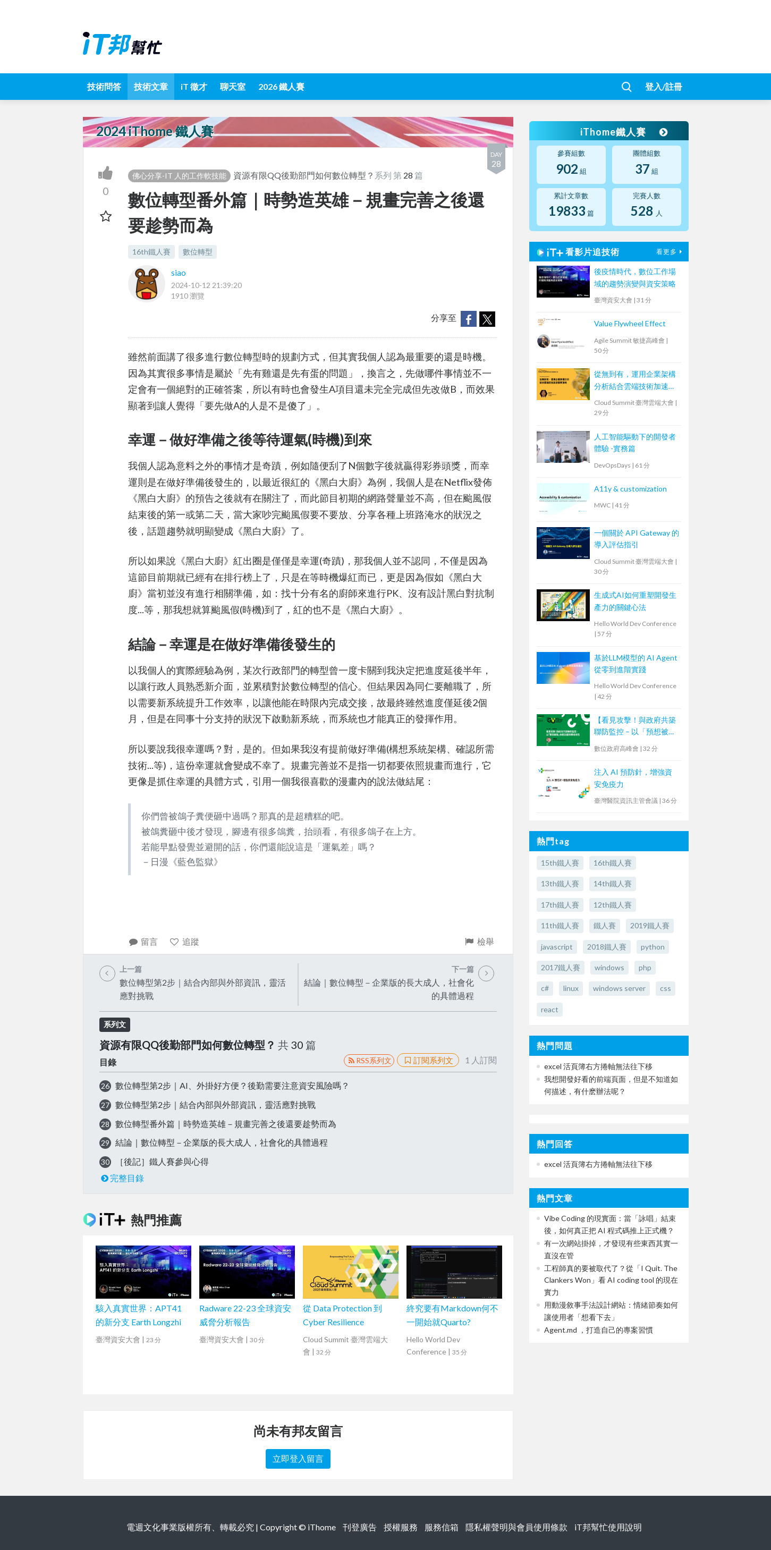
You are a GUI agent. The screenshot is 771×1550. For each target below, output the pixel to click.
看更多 (670, 252)
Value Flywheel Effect (630, 323)
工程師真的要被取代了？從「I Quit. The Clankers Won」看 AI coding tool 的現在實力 (611, 1280)
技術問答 (104, 86)
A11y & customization (630, 488)
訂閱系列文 (428, 1060)
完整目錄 (122, 1178)
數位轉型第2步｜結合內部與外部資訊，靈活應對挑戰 (215, 1104)
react (549, 1009)
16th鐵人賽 (151, 251)
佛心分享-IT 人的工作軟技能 (179, 175)
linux (571, 988)
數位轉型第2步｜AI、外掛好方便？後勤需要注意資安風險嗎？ (232, 1085)
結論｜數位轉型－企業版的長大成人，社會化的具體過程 (221, 1142)
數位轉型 (198, 251)
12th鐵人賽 (613, 904)
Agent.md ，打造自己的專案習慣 (598, 1329)
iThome (322, 1527)
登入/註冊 (663, 86)
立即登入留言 (298, 1458)
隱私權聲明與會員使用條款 (516, 1527)
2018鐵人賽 (606, 946)
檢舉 (479, 941)
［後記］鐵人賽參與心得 (162, 1161)
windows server (619, 988)
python (653, 946)
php (645, 967)
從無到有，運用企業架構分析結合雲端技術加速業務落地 (635, 380)
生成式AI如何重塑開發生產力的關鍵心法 (635, 600)
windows (609, 967)
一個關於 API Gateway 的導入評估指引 (636, 538)
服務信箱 (442, 1527)
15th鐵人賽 (560, 862)
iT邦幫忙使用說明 (608, 1527)
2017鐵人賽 (560, 967)
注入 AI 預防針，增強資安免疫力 (633, 777)
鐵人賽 (605, 925)
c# (545, 988)
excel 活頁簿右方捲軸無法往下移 (598, 1066)
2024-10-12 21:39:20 (206, 285)
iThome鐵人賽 (623, 132)
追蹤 (184, 941)
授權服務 (401, 1527)
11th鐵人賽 (560, 925)
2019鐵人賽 (650, 925)
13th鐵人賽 (560, 883)
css (665, 988)
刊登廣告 (360, 1527)
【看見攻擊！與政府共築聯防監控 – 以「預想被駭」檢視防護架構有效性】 (635, 726)
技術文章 (151, 86)
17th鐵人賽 (560, 904)
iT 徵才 (194, 86)
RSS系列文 (369, 1060)
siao (178, 272)
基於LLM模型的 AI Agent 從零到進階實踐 (635, 663)
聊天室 (232, 86)
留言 (143, 941)
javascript (557, 946)
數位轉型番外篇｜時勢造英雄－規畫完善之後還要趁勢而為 (225, 1124)
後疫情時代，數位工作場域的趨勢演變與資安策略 (635, 277)
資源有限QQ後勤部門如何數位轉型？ (304, 175)
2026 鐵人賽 (281, 86)
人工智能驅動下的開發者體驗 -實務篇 (635, 442)
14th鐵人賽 (613, 883)
